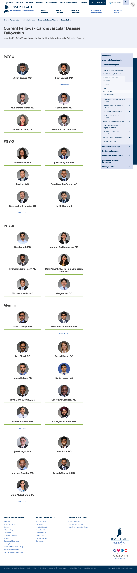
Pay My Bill (29, 2)
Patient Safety (8, 530)
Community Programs (75, 524)
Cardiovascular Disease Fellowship (48, 20)
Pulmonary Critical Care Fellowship (111, 133)
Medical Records (41, 527)
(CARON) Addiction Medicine (113, 70)
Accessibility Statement (90, 568)
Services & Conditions (75, 12)
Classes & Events (74, 521)
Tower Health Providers (11, 549)
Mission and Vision (10, 524)
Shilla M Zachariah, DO (23, 495)
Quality (6, 538)
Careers (10, 2)
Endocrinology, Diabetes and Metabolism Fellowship (113, 107)
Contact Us (40, 541)
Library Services (108, 167)
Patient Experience (42, 538)
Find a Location (59, 12)
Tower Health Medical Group (13, 547)
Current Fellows (108, 91)
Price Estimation (51, 2)
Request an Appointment (68, 2)
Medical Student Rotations (113, 156)
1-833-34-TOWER (98, 2)
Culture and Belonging (11, 541)
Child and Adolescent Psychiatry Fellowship (114, 101)
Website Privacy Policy (75, 568)
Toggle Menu (129, 60)
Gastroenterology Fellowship (113, 111)
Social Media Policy (32, 568)
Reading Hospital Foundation (13, 552)
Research (84, 2)
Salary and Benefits (108, 95)
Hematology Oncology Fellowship (111, 117)
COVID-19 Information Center (78, 527)
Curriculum (106, 85)
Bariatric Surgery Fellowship (112, 74)
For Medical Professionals (96, 12)
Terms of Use (52, 568)
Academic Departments (112, 60)
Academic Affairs (118, 12)
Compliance (43, 568)
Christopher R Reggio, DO (22, 206)
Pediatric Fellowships (111, 147)
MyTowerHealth (114, 2)
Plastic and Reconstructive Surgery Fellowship (112, 126)
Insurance (19, 2)
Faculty (105, 88)
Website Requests (62, 568)
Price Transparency (8, 570)
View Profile (64, 85)
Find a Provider (44, 12)
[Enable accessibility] (132, 4)
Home (5, 20)
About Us (7, 521)
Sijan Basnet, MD (64, 78)
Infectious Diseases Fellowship (113, 121)
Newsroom (106, 56)
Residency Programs (110, 151)
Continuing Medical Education (110, 161)
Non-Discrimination (10, 535)
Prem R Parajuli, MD (22, 422)
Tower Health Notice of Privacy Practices (14, 568)
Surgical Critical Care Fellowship (114, 137)
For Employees (9, 544)
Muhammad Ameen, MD (64, 326)
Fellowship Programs (29, 20)
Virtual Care (40, 535)
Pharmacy (39, 2)
